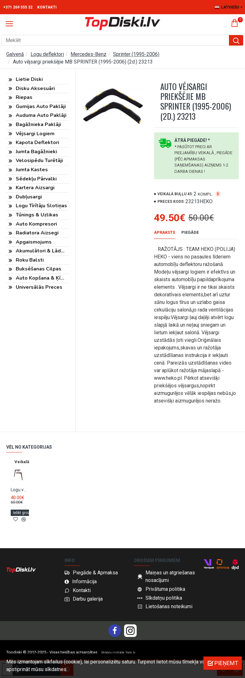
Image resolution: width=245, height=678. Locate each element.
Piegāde (190, 232)
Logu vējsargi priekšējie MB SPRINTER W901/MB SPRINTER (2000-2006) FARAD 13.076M (19, 494)
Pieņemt (226, 663)
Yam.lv (130, 652)
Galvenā (15, 54)
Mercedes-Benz (88, 54)
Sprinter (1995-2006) (136, 54)
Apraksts (164, 232)
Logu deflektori (47, 54)
